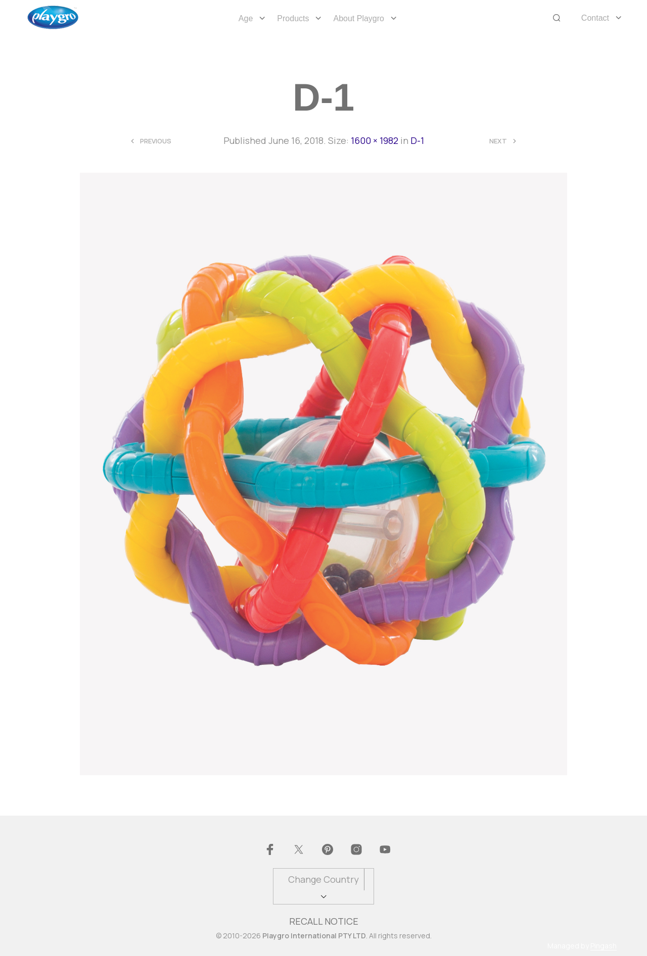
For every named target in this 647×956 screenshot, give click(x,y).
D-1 (417, 140)
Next (498, 141)
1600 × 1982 (374, 140)
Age (246, 18)
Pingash (603, 946)
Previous (155, 141)
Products (293, 18)
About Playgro (358, 18)
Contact (595, 18)
